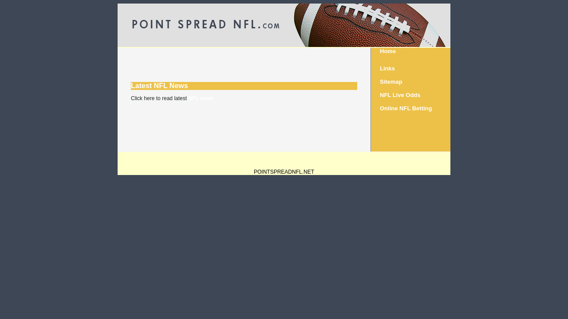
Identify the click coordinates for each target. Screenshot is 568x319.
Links (387, 68)
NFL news (200, 98)
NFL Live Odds (400, 95)
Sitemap (391, 81)
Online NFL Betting (406, 108)
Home (388, 51)
